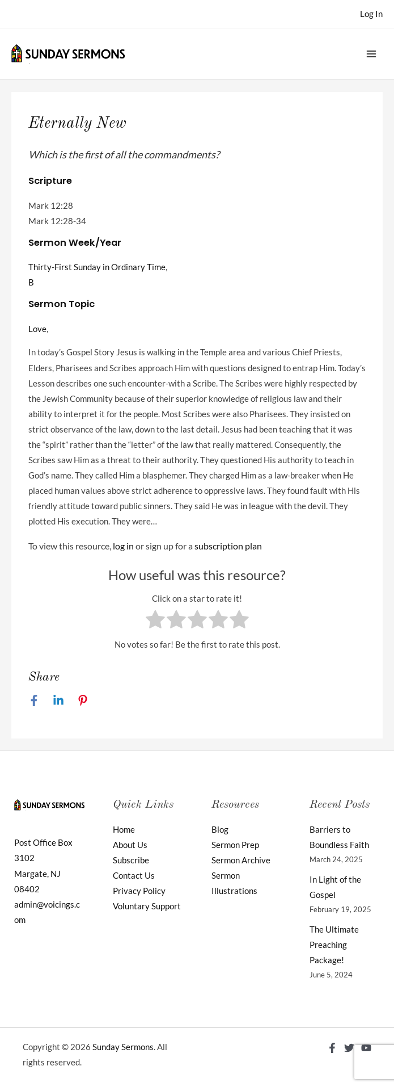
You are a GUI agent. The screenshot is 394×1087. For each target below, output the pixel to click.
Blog (219, 829)
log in (123, 545)
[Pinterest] (82, 700)
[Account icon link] (371, 14)
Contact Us (134, 875)
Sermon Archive (240, 860)
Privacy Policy (139, 891)
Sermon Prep (235, 845)
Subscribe (131, 860)
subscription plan (228, 545)
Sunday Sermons (123, 1047)
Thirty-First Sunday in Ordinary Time (97, 267)
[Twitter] (349, 1048)
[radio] (155, 621)
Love (37, 329)
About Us (130, 845)
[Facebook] (34, 700)
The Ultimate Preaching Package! (334, 945)
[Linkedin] (58, 700)
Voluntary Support (147, 906)
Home (124, 829)
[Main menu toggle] (371, 53)
